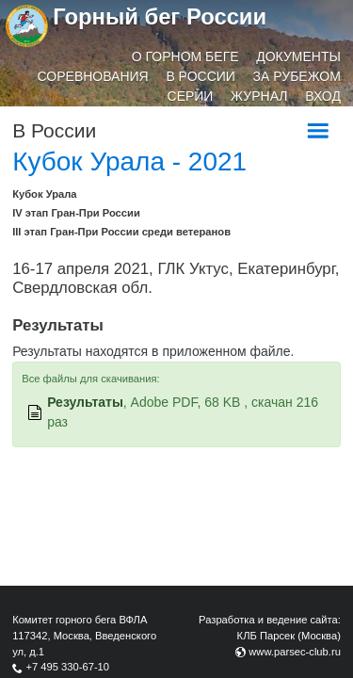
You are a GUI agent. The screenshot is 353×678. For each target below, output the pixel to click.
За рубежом (297, 76)
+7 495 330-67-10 (67, 666)
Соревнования (93, 76)
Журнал (259, 96)
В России (200, 76)
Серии (191, 96)
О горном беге (185, 56)
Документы (298, 56)
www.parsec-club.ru (295, 651)
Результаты (85, 402)
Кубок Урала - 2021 (129, 161)
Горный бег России (159, 16)
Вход (323, 96)
